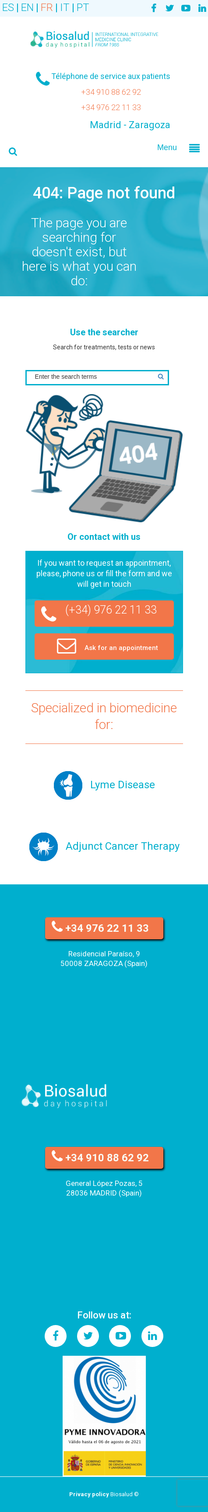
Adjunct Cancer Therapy (123, 846)
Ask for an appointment (107, 645)
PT (83, 7)
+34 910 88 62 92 (111, 92)
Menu (167, 147)
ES (8, 7)
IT (65, 7)
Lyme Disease (122, 785)
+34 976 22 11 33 (111, 107)
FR (47, 7)
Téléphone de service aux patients (110, 76)
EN (27, 7)
